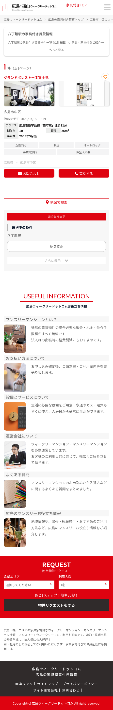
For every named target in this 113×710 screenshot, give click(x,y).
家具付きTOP (76, 4)
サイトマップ (47, 683)
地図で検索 (58, 202)
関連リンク (24, 683)
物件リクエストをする (56, 605)
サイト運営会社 (45, 690)
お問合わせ (31, 173)
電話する (86, 173)
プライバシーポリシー (80, 683)
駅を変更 (56, 246)
